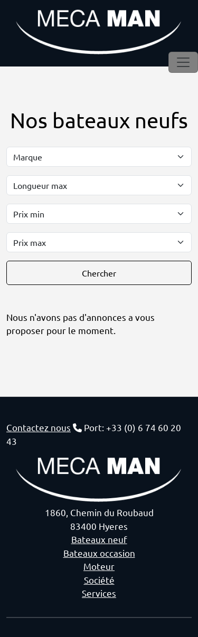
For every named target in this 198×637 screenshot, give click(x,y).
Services (99, 592)
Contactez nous (38, 427)
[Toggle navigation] (183, 62)
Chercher (99, 273)
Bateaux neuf (99, 539)
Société (99, 579)
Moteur (99, 566)
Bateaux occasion (99, 552)
